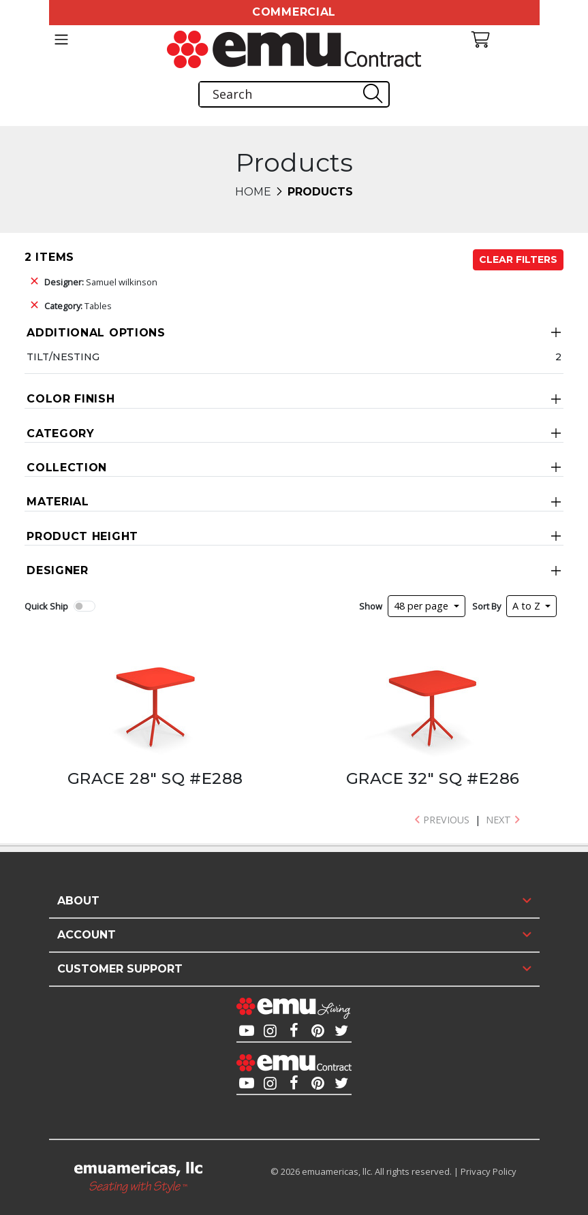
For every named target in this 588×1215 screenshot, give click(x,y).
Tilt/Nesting (63, 357)
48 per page (422, 605)
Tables (78, 306)
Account (86, 934)
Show (370, 606)
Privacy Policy (488, 1171)
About (78, 900)
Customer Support (120, 968)
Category (61, 433)
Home (253, 191)
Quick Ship (46, 606)
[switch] (84, 606)
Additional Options (96, 332)
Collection (67, 467)
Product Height (82, 536)
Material (58, 501)
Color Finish (70, 398)
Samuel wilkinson (100, 282)
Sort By (486, 606)
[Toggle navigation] (61, 39)
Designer (58, 570)
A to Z (527, 605)
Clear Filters (518, 259)
